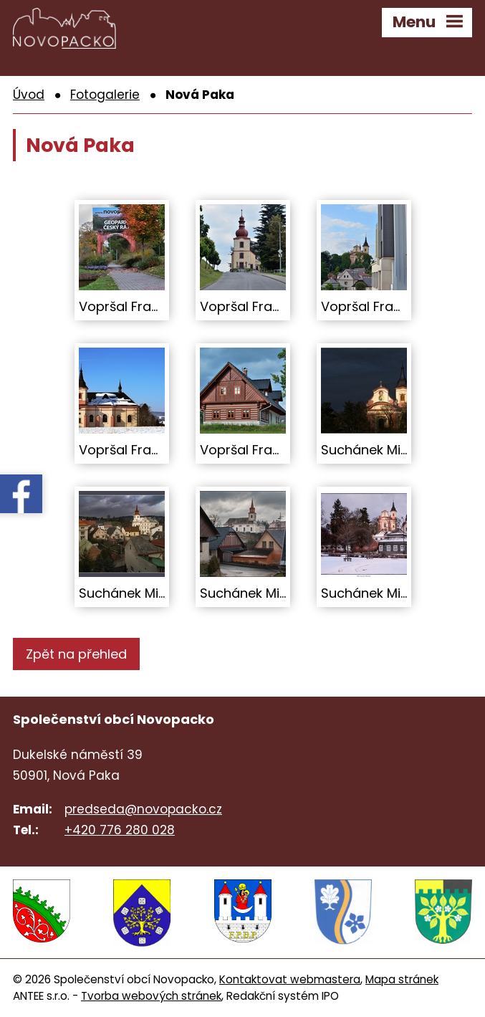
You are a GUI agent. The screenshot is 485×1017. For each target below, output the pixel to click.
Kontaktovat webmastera (289, 978)
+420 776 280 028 (119, 830)
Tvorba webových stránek (151, 995)
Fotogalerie (105, 94)
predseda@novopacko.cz (143, 809)
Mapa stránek (401, 978)
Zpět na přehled (76, 654)
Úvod (28, 94)
